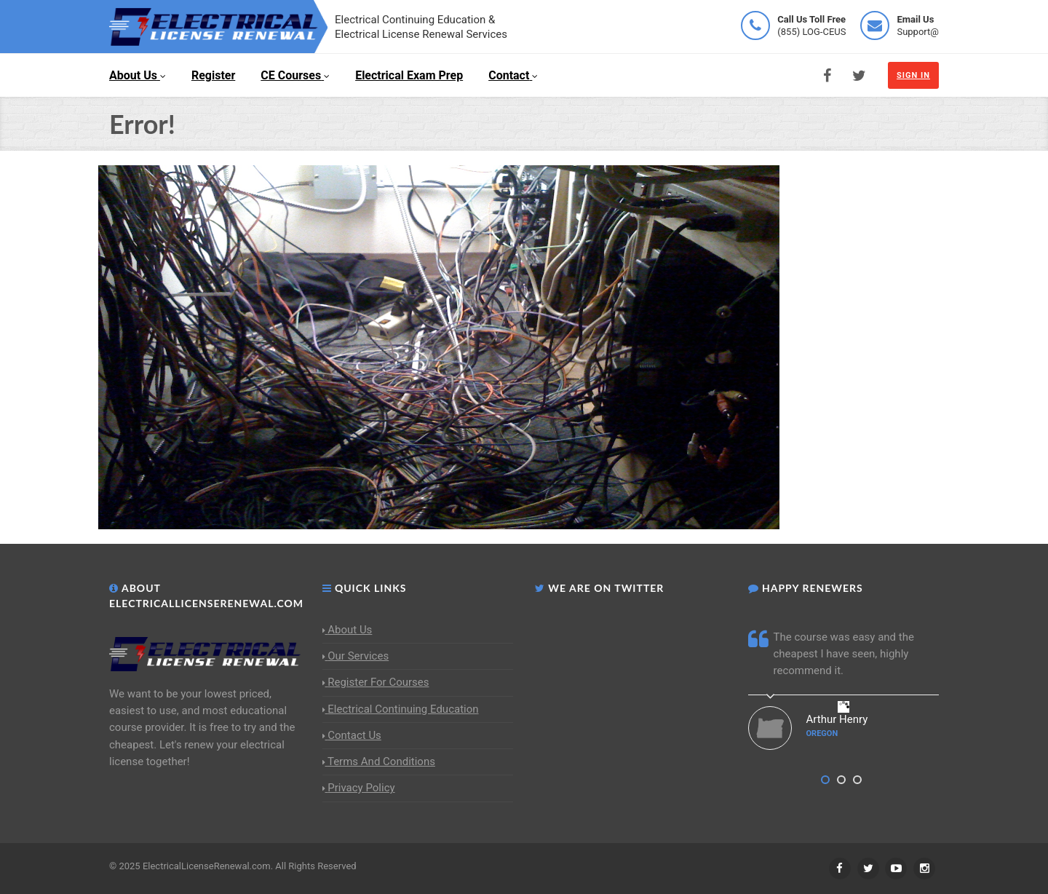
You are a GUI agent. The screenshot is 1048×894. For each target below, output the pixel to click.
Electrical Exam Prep (409, 75)
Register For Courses (375, 682)
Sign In (913, 75)
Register (213, 75)
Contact (513, 75)
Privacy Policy (358, 787)
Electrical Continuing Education (400, 709)
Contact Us (351, 735)
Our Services (355, 655)
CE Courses (295, 75)
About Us (137, 75)
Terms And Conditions (378, 761)
